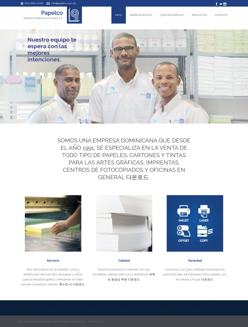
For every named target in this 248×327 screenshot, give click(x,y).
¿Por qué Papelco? (172, 15)
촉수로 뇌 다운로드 (72, 284)
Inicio (118, 15)
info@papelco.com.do (63, 3)
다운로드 (137, 177)
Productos (199, 15)
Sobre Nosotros (141, 15)
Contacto (221, 15)
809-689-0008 (34, 3)
